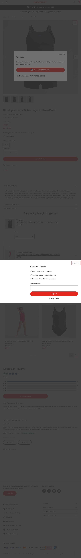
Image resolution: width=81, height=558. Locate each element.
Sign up (54, 293)
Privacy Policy (54, 298)
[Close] (75, 263)
